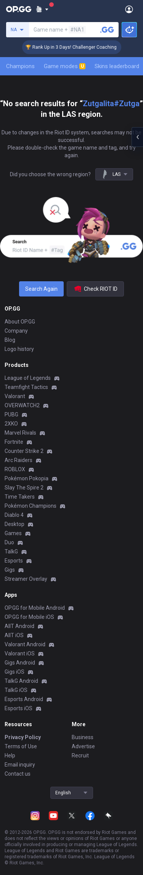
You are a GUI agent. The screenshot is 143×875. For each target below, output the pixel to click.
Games (13, 533)
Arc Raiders (18, 460)
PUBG (11, 414)
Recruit (80, 755)
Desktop (14, 524)
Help (10, 755)
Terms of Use (21, 746)
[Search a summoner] (107, 29)
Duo (9, 542)
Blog (10, 340)
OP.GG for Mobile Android (35, 608)
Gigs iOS (14, 672)
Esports (14, 561)
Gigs (10, 570)
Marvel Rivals (20, 433)
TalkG (11, 551)
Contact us (18, 774)
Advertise (83, 746)
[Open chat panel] (137, 137)
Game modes (64, 66)
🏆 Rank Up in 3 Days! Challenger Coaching (74, 47)
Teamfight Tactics (26, 387)
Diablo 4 (14, 515)
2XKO (11, 424)
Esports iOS (18, 708)
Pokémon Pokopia (26, 478)
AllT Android (19, 626)
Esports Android (24, 699)
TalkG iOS (16, 690)
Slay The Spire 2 (24, 488)
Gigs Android (20, 663)
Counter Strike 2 (24, 451)
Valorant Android (25, 644)
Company (16, 331)
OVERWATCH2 (22, 405)
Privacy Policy (23, 737)
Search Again (41, 289)
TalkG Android (21, 681)
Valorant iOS (20, 653)
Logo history (19, 349)
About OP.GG (20, 322)
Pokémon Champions (30, 506)
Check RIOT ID (95, 288)
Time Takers (20, 497)
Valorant (15, 396)
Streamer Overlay (26, 579)
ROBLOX (15, 469)
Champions (20, 66)
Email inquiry (20, 765)
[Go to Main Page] (18, 9)
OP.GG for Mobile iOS (29, 617)
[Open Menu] (129, 9)
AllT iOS (14, 635)
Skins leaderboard (117, 66)
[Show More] (42, 9)
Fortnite (14, 442)
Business (82, 737)
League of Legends (28, 378)
